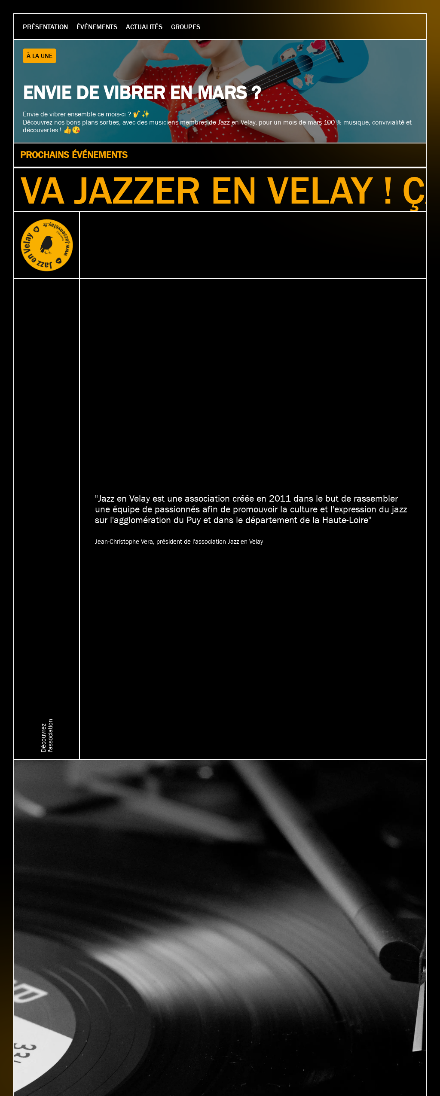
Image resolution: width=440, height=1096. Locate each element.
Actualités (144, 26)
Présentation (45, 26)
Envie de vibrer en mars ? (142, 93)
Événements (96, 26)
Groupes (185, 26)
